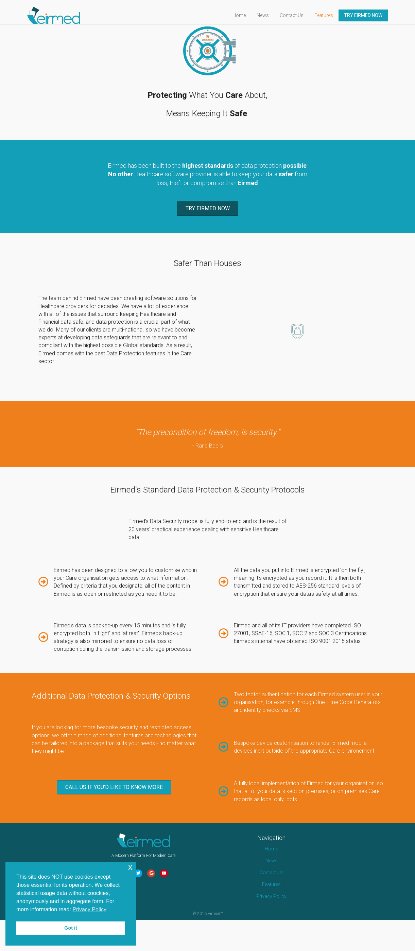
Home (245, 15)
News (269, 15)
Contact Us (298, 15)
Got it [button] (70, 928)
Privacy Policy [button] (89, 909)
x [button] (130, 867)
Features (330, 15)
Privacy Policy (271, 927)
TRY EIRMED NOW (369, 15)
